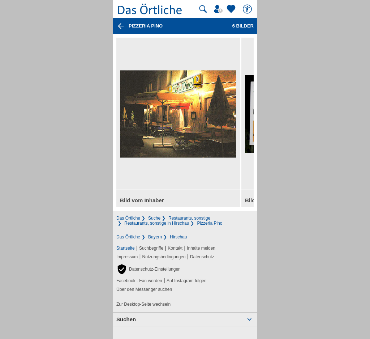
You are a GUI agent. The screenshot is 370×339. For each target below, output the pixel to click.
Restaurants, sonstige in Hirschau (156, 223)
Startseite (125, 248)
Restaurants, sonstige (189, 218)
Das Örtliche (128, 218)
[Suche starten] (203, 9)
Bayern (155, 237)
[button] (148, 269)
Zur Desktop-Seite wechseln (143, 304)
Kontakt (175, 248)
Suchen (126, 319)
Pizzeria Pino (209, 223)
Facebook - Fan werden (139, 280)
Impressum (127, 256)
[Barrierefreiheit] (248, 9)
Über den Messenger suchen (144, 289)
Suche (154, 218)
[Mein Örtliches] (219, 9)
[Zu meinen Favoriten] (232, 9)
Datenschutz (202, 256)
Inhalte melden (201, 248)
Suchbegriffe (151, 248)
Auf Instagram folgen (187, 280)
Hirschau (178, 237)
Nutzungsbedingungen (164, 256)
